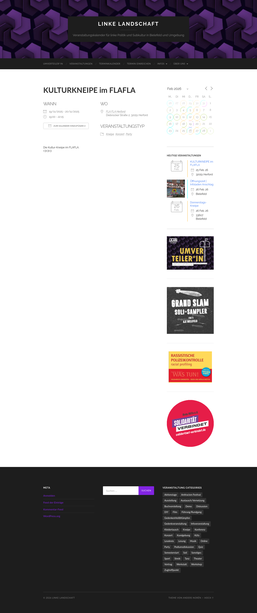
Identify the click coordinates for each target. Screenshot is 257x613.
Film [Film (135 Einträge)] (175, 512)
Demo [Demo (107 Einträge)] (189, 506)
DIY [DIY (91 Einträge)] (166, 512)
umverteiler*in (53, 63)
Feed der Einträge (53, 502)
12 (190, 117)
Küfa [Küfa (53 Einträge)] (196, 535)
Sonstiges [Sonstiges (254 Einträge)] (196, 552)
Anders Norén (192, 597)
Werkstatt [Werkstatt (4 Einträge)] (182, 564)
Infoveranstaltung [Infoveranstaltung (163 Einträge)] (200, 523)
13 (197, 117)
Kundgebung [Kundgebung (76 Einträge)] (183, 535)
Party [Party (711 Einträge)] (167, 547)
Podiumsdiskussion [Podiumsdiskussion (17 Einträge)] (184, 547)
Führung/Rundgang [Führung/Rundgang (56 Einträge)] (192, 512)
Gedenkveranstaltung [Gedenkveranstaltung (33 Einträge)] (175, 523)
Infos (160, 63)
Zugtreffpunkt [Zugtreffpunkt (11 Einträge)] (171, 570)
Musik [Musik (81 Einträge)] (193, 541)
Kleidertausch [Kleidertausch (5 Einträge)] (171, 529)
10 (177, 117)
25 (183, 130)
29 (190, 103)
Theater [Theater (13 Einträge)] (198, 558)
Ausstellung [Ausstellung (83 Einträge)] (170, 500)
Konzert (120, 134)
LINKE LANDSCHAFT (128, 24)
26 (170, 103)
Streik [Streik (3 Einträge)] (177, 558)
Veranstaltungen (80, 63)
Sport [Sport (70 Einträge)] (167, 558)
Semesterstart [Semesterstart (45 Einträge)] (171, 552)
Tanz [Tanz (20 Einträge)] (187, 558)
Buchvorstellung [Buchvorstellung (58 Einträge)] (172, 506)
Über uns (179, 63)
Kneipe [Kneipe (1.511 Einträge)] (186, 529)
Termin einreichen (139, 63)
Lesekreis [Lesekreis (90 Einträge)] (169, 541)
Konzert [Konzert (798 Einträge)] (168, 535)
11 (183, 117)
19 (190, 123)
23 (170, 130)
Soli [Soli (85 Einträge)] (185, 552)
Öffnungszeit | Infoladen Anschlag (201, 183)
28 (183, 103)
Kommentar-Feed (53, 509)
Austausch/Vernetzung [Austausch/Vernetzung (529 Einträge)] (192, 500)
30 (197, 103)
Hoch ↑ (209, 597)
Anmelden (49, 495)
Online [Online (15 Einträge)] (204, 541)
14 (203, 117)
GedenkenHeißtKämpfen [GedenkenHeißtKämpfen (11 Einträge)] (177, 518)
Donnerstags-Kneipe (198, 204)
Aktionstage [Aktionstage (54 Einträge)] (170, 494)
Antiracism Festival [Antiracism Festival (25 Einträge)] (191, 494)
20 (197, 123)
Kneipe (110, 134)
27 (197, 130)
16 (170, 123)
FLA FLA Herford (115, 111)
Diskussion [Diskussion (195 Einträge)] (201, 506)
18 (183, 123)
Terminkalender (109, 63)
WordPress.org (51, 516)
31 (203, 103)
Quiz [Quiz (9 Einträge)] (200, 547)
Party (129, 134)
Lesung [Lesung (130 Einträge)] (182, 541)
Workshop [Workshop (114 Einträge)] (196, 564)
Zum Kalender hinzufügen (66, 125)
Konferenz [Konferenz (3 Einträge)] (200, 529)
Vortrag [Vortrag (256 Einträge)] (168, 564)
